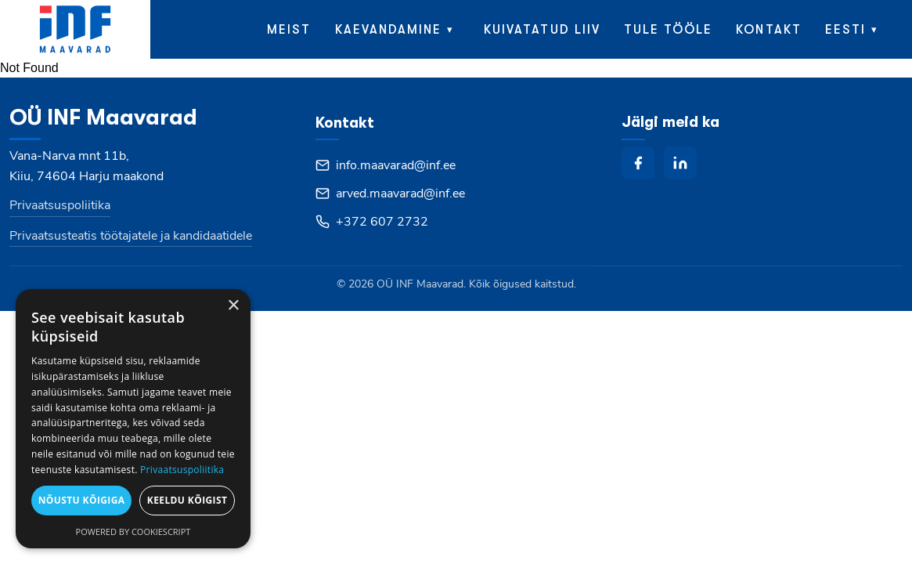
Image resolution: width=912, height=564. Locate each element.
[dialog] (133, 418)
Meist (289, 30)
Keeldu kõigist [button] (187, 500)
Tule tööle (668, 30)
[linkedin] (680, 162)
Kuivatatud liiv (542, 30)
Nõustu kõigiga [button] (81, 500)
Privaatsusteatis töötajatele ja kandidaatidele (130, 235)
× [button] (233, 306)
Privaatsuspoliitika (59, 205)
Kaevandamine (388, 30)
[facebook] (638, 162)
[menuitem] (855, 29)
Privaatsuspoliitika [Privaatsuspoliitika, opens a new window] (182, 469)
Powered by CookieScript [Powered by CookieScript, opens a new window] (133, 531)
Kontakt (768, 30)
